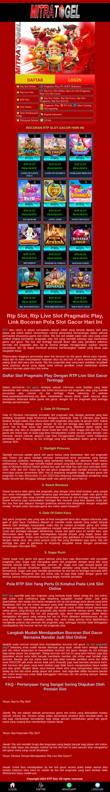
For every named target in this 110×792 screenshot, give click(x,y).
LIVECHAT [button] (97, 787)
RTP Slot (7, 595)
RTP (5, 330)
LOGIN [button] (75, 80)
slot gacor (32, 387)
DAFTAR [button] (35, 80)
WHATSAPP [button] (69, 787)
